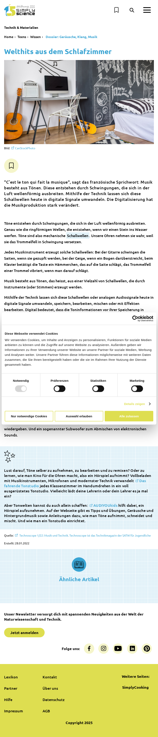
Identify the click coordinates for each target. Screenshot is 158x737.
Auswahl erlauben (79, 416)
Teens (21, 36)
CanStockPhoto (25, 148)
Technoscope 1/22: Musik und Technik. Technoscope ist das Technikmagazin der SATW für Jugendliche (85, 535)
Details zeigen (134, 403)
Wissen (35, 36)
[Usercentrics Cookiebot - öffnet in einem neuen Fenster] (135, 318)
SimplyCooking (135, 687)
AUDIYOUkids (105, 505)
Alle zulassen (129, 416)
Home (8, 36)
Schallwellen (77, 235)
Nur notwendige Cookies (29, 416)
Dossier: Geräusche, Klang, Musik (71, 37)
